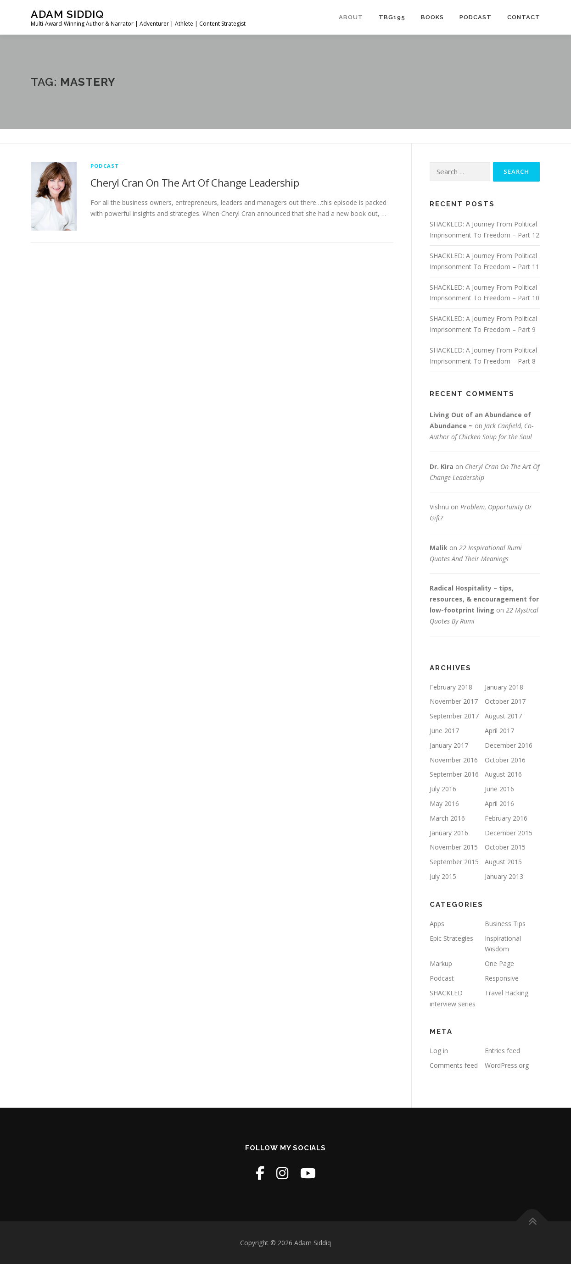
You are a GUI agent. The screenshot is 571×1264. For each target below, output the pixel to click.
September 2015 (454, 861)
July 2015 (443, 876)
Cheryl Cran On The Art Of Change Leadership (194, 182)
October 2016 (505, 760)
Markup (441, 963)
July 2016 (443, 788)
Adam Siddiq (67, 14)
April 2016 (499, 803)
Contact (523, 17)
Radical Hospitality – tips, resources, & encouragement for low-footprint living (484, 599)
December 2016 (508, 745)
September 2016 (454, 774)
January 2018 (504, 687)
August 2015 (503, 861)
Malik (439, 547)
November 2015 (454, 847)
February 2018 (451, 687)
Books (432, 17)
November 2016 (454, 760)
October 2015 (505, 847)
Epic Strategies (451, 938)
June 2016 (499, 788)
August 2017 (503, 716)
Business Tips (505, 923)
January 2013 (504, 876)
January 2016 (449, 832)
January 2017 (449, 745)
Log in (439, 1050)
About (351, 17)
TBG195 (392, 17)
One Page (499, 963)
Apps (437, 923)
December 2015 (508, 832)
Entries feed (502, 1050)
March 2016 (447, 818)
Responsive (502, 978)
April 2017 (499, 730)
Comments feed (454, 1065)
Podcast (475, 17)
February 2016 (506, 818)
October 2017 (505, 701)
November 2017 (454, 701)
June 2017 (444, 730)
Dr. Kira (441, 466)
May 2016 (444, 803)
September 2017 (454, 716)
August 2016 (503, 774)
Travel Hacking (506, 992)
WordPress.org (507, 1065)
